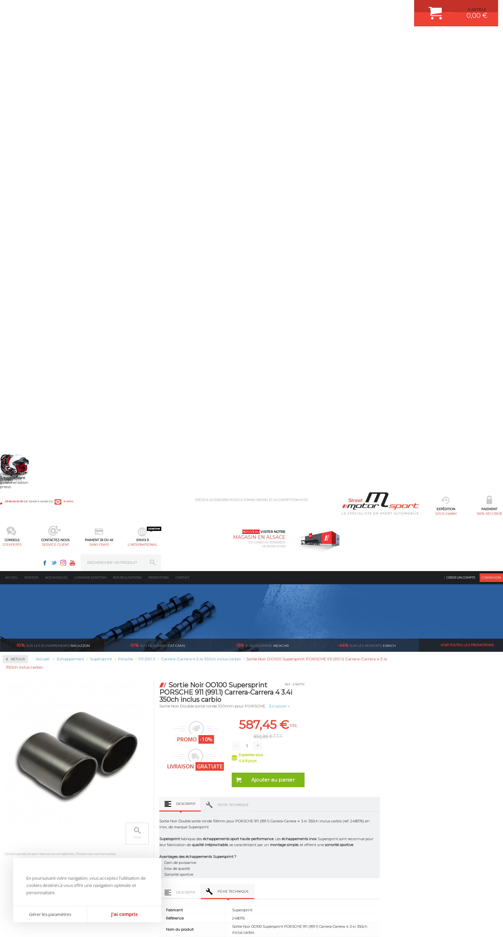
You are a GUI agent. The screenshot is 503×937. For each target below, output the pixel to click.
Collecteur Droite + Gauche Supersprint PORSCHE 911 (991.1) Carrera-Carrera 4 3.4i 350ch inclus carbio (147, 673)
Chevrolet (20, 340)
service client (230, 38)
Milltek (18, 231)
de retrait (296, 745)
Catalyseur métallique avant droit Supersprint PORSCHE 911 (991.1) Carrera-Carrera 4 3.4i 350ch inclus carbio (347, 673)
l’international (316, 38)
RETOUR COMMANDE (275, 847)
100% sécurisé (144, 38)
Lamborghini (23, 427)
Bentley (19, 324)
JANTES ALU (188, 839)
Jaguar (18, 411)
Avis (377, 498)
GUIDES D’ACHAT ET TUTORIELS (285, 872)
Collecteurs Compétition (40, 189)
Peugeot (19, 506)
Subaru (18, 553)
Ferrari (17, 371)
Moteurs (101, 806)
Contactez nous (371, 846)
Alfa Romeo (22, 300)
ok (492, 809)
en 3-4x (128, 745)
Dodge (17, 363)
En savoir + (382, 182)
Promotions (158, 54)
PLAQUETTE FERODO (196, 815)
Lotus (16, 450)
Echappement (106, 823)
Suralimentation (110, 815)
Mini (16, 474)
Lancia (18, 434)
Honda (18, 395)
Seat (16, 537)
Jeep (16, 419)
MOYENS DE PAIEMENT (277, 831)
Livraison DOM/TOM (90, 54)
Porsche (19, 513)
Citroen (18, 347)
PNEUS (184, 847)
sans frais (272, 38)
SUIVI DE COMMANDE (275, 839)
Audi (16, 316)
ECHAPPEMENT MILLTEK (199, 831)
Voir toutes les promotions (467, 122)
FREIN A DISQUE (192, 880)
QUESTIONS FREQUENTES (280, 864)
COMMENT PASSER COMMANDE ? (286, 823)
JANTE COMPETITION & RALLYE (205, 872)
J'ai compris (124, 914)
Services (31, 54)
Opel (16, 498)
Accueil (11, 54)
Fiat (15, 379)
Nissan (18, 490)
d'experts (187, 38)
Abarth (18, 292)
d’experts (212, 745)
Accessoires (24, 168)
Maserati (19, 458)
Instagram (405, 8)
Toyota (17, 569)
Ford (16, 387)
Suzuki (18, 561)
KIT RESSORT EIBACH (197, 856)
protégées (381, 745)
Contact (182, 54)
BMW (17, 332)
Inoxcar (19, 210)
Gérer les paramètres (50, 914)
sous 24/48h (102, 38)
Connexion (491, 54)
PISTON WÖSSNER (194, 823)
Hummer (20, 403)
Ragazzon (52, 121)
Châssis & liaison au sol (116, 839)
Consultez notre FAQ (384, 864)
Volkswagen (23, 577)
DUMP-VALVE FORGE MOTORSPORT (210, 864)
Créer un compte (460, 54)
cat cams (157, 121)
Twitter (396, 8)
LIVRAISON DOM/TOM (275, 856)
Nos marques (56, 54)
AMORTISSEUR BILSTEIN (199, 806)
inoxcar (262, 121)
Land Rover (22, 442)
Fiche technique (335, 281)
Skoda (17, 545)
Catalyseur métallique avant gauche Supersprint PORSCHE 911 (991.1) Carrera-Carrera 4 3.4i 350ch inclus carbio (247, 673)
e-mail (145, 9)
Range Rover (23, 521)
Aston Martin (23, 308)
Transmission (106, 831)
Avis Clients (471, 905)
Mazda (18, 466)
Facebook (386, 8)
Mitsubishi (21, 482)
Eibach (367, 121)
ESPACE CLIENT (270, 806)
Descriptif (288, 280)
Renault (19, 529)
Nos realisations (127, 54)
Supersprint (24, 273)
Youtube (414, 8)
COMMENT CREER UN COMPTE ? (285, 815)
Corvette (19, 355)
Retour (120, 136)
